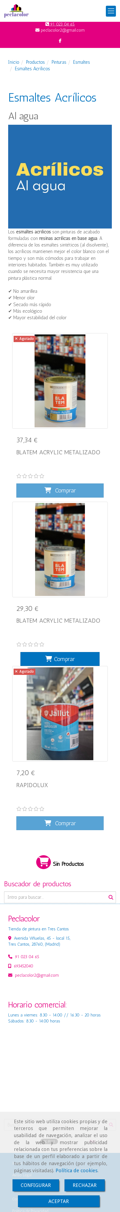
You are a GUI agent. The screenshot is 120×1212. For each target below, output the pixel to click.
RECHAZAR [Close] (85, 1185)
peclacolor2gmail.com (37, 936)
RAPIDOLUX (32, 759)
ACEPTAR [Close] (58, 1201)
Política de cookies (76, 1170)
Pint (93, 1102)
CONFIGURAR (36, 1185)
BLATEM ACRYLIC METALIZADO (58, 452)
